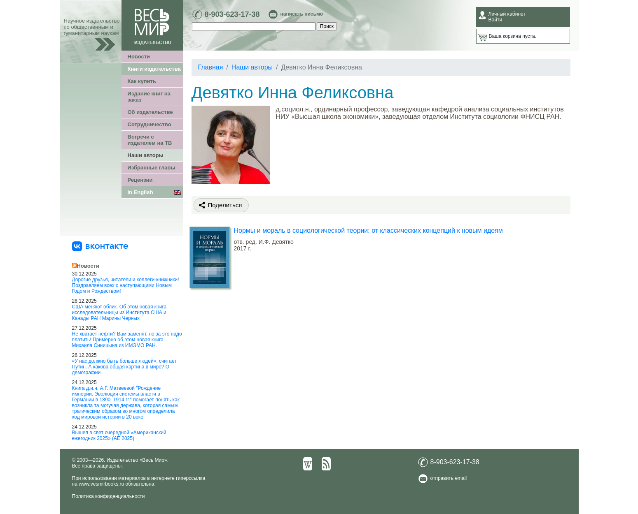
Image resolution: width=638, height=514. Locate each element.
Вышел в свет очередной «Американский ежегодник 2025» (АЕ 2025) (119, 435)
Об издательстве (150, 112)
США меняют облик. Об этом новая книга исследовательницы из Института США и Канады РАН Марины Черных (119, 312)
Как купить (142, 81)
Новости (139, 56)
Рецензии (140, 180)
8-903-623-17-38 (232, 14)
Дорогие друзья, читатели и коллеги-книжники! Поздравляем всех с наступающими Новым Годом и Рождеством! (125, 285)
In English (140, 192)
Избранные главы (151, 167)
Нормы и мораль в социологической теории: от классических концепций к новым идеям (368, 230)
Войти (495, 20)
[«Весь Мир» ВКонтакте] (100, 246)
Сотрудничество (149, 124)
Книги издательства (154, 69)
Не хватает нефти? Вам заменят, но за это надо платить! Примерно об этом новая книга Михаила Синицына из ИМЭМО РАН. (127, 339)
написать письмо (301, 14)
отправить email (448, 478)
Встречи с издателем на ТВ (150, 140)
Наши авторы (146, 155)
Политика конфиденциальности (108, 496)
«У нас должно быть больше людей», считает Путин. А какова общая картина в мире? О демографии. (124, 366)
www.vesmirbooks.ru (101, 484)
